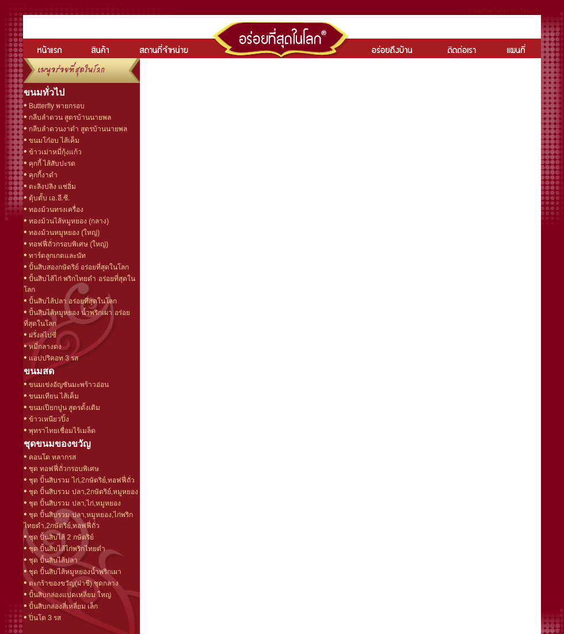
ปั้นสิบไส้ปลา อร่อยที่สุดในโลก (72, 301)
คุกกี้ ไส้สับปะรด (51, 164)
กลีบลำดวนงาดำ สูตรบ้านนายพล (77, 129)
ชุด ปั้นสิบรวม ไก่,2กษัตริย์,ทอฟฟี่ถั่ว (81, 480)
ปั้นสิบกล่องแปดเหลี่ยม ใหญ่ (69, 595)
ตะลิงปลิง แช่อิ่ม (52, 187)
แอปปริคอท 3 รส (53, 358)
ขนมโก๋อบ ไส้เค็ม (53, 140)
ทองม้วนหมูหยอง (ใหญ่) (63, 233)
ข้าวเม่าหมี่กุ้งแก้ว (54, 152)
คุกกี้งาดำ (42, 175)
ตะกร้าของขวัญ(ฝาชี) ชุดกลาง (73, 583)
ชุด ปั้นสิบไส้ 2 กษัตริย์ (60, 537)
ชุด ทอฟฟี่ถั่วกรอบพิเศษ (63, 469)
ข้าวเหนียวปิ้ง (48, 419)
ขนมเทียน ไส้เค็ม (53, 396)
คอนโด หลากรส (52, 457)
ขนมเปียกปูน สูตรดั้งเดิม (64, 408)
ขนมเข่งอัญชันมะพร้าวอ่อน (68, 385)
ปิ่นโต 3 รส (44, 618)
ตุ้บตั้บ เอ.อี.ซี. (48, 198)
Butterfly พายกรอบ (56, 106)
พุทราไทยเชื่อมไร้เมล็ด (61, 431)
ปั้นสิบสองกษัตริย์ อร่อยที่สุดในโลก (78, 267)
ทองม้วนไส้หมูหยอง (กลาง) (68, 221)
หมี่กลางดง (44, 347)
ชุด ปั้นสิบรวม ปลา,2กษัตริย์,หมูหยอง (82, 492)
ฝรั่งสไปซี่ (41, 335)
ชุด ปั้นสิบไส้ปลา (52, 560)
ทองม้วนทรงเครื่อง (55, 210)
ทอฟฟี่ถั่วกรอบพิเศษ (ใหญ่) (68, 244)
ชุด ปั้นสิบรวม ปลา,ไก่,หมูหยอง (74, 503)
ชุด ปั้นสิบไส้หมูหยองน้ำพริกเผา (74, 572)
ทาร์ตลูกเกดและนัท (56, 256)
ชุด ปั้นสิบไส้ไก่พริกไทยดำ (66, 549)
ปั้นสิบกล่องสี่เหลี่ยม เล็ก (62, 606)
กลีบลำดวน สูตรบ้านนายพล (69, 117)
